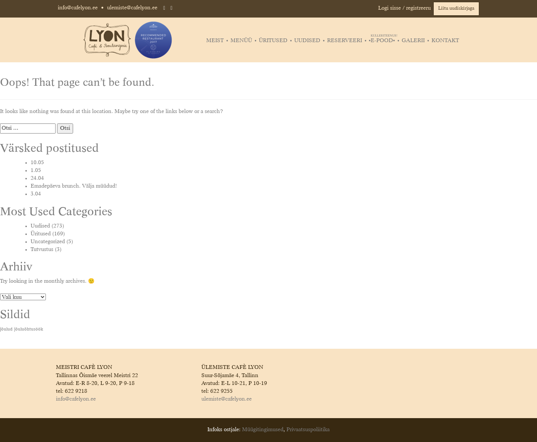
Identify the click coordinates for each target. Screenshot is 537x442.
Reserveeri (344, 40)
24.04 (37, 178)
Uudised (307, 40)
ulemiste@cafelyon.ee (132, 7)
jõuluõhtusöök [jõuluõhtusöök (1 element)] (28, 329)
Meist (215, 40)
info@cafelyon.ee (78, 7)
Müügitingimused (262, 429)
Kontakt (445, 40)
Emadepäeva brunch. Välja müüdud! (74, 186)
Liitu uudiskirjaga (456, 8)
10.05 (37, 162)
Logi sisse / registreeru (404, 8)
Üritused (273, 40)
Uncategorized (48, 241)
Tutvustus (42, 249)
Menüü (241, 40)
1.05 (36, 170)
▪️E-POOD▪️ (383, 40)
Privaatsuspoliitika (308, 429)
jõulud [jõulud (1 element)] (6, 329)
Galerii (413, 40)
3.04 (36, 194)
